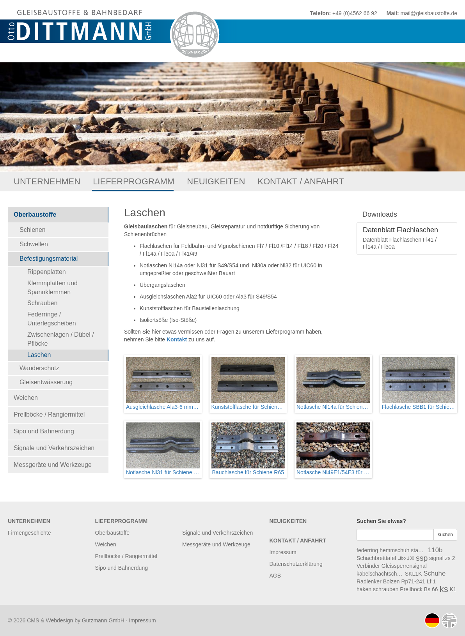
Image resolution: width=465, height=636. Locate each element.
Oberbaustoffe (35, 214)
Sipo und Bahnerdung (44, 431)
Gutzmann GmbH (103, 620)
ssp (422, 558)
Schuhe (434, 573)
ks (444, 589)
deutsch (432, 620)
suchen (445, 534)
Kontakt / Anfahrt (300, 181)
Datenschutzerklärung (296, 564)
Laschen (39, 355)
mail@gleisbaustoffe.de (429, 13)
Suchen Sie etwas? (381, 521)
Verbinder (368, 566)
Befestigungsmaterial (49, 258)
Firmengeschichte (29, 533)
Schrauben (42, 303)
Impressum (283, 552)
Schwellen (34, 244)
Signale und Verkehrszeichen (54, 448)
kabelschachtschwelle (380, 574)
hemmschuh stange (403, 550)
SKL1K (413, 574)
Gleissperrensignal (404, 566)
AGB (275, 575)
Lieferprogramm (133, 181)
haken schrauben (377, 589)
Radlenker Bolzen (378, 581)
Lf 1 (431, 581)
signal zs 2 (442, 558)
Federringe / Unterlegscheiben (51, 319)
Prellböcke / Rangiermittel (49, 414)
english (449, 620)
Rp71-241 (413, 581)
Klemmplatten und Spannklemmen (52, 287)
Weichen (26, 397)
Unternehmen (47, 181)
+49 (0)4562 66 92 (354, 13)
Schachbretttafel (376, 558)
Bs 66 (431, 589)
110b (435, 550)
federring (367, 550)
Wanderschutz (39, 368)
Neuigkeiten (216, 181)
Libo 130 (406, 558)
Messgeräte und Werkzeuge (53, 464)
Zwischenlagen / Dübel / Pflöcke (60, 339)
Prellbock (411, 589)
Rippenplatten (46, 272)
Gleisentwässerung (46, 382)
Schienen (33, 229)
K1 (453, 589)
